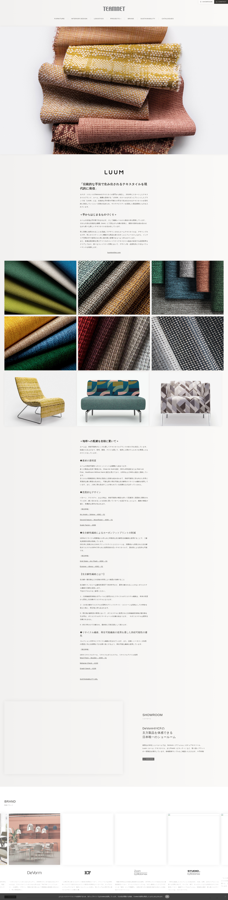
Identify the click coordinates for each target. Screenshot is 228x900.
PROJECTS (115, 18)
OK (167, 896)
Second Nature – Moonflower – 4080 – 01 (96, 520)
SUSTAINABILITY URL (89, 679)
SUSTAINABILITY (148, 18)
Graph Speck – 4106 (88, 668)
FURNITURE (59, 18)
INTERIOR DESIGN (79, 18)
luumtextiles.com (114, 252)
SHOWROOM (207, 2)
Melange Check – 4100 (89, 663)
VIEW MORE (149, 759)
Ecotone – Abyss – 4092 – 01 (91, 566)
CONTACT (222, 2)
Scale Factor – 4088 (88, 525)
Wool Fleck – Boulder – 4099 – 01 (93, 658)
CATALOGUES (168, 18)
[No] (225, 896)
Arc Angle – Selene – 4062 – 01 (92, 514)
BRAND (131, 18)
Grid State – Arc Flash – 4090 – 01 (94, 561)
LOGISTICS (99, 18)
